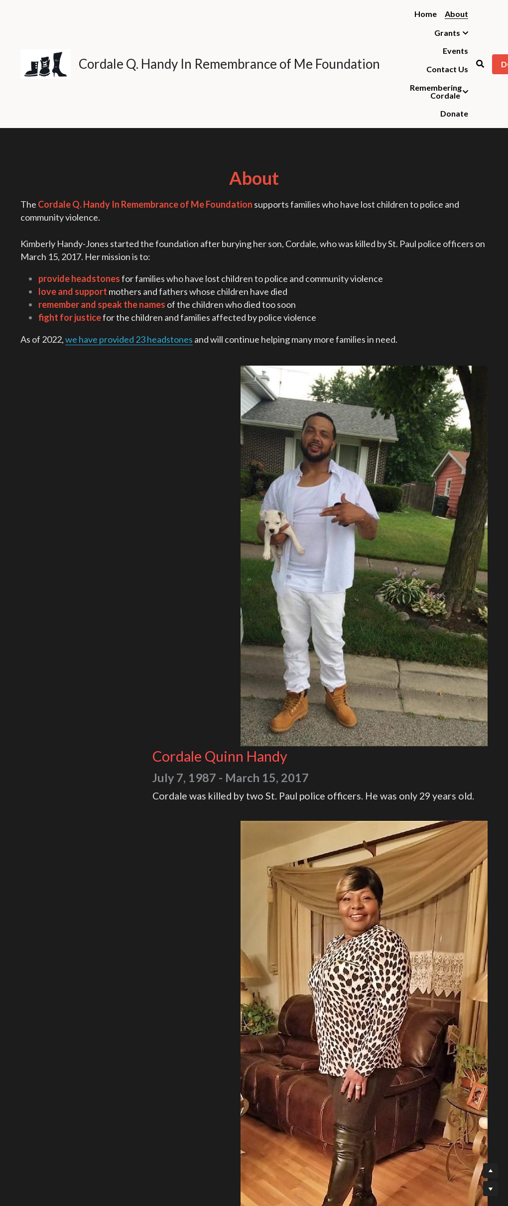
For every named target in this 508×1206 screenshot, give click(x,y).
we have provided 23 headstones (129, 389)
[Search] (480, 64)
